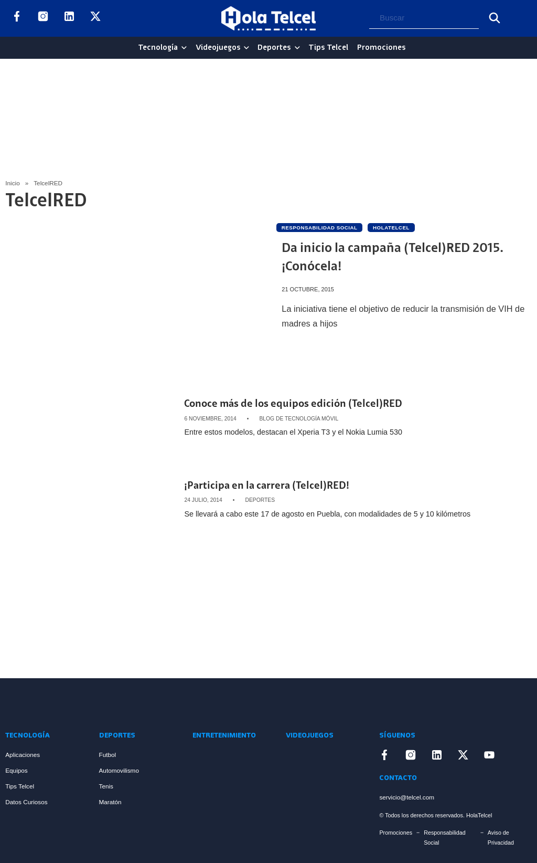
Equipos (16, 770)
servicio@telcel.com (406, 797)
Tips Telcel (328, 48)
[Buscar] (494, 17)
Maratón (110, 801)
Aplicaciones (22, 754)
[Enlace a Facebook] (17, 18)
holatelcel (391, 227)
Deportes (274, 48)
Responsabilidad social (320, 227)
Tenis (106, 786)
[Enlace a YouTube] (121, 18)
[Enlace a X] (95, 18)
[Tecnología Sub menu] (184, 47)
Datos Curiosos (26, 801)
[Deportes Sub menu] (297, 47)
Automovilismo (119, 770)
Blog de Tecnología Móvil (298, 419)
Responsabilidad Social (445, 837)
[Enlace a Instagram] (43, 18)
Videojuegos (218, 48)
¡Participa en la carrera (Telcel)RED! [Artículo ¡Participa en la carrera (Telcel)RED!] (266, 486)
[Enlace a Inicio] (44, 704)
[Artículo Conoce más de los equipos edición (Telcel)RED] (90, 418)
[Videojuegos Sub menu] (246, 47)
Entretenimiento (224, 735)
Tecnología (158, 48)
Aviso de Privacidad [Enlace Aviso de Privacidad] (501, 837)
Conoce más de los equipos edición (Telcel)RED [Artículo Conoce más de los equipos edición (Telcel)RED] (293, 404)
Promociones (381, 48)
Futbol (107, 754)
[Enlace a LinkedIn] (69, 18)
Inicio (12, 183)
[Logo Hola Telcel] (268, 18)
